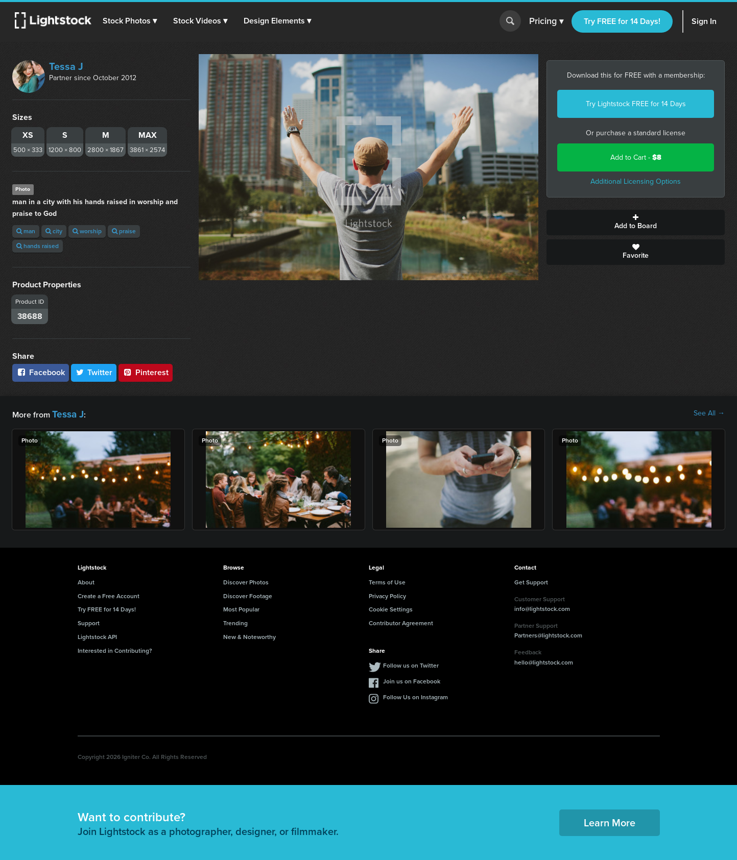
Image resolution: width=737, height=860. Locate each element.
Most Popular (241, 607)
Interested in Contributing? (115, 648)
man (25, 231)
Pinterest (146, 372)
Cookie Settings (391, 607)
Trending (235, 621)
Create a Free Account (108, 594)
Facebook (40, 372)
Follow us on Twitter (411, 663)
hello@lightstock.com (543, 660)
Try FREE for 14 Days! (622, 21)
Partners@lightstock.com (548, 633)
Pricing (546, 21)
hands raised (37, 246)
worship (87, 231)
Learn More (609, 820)
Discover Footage (247, 594)
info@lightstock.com (542, 606)
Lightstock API (97, 635)
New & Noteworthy (249, 635)
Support (89, 621)
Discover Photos (246, 580)
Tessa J (66, 66)
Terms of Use (387, 580)
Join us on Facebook (411, 679)
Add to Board (635, 222)
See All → (709, 413)
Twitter (94, 372)
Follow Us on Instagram (415, 695)
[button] (132, 21)
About (86, 580)
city (53, 231)
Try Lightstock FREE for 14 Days (636, 104)
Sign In (704, 21)
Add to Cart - (635, 157)
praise (124, 231)
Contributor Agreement (401, 621)
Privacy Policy (387, 594)
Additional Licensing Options (635, 181)
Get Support (531, 580)
